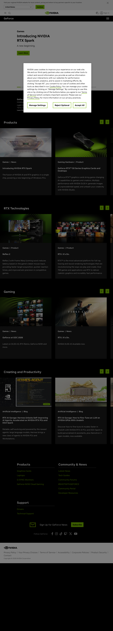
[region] (57, 88)
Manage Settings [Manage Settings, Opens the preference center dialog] (37, 105)
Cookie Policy (55, 86)
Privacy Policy (33, 98)
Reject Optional (62, 105)
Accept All (79, 105)
